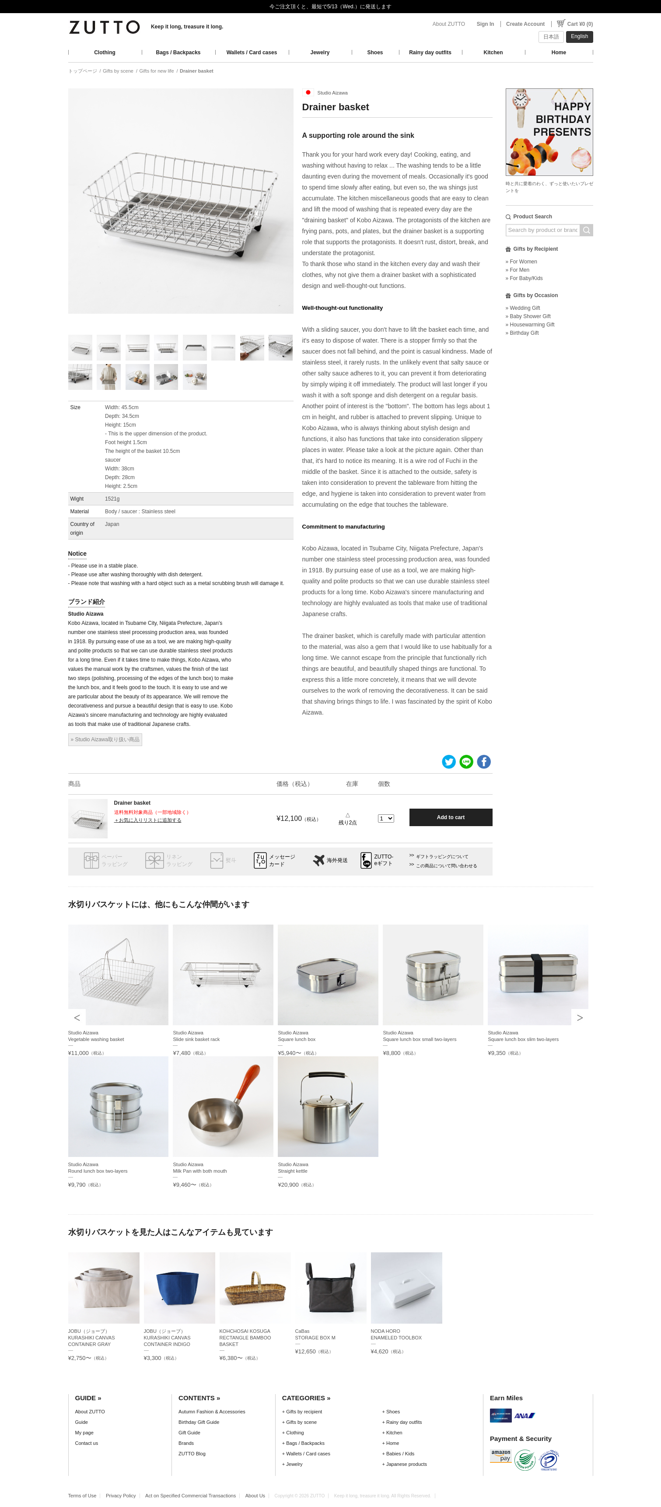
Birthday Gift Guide (198, 1422)
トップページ (82, 71)
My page (84, 1432)
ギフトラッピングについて (442, 856)
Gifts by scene (118, 71)
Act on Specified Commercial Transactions (190, 1495)
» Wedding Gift (523, 308)
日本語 (551, 37)
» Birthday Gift (522, 333)
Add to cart (451, 817)
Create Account (525, 24)
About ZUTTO (449, 24)
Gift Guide (189, 1432)
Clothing (104, 52)
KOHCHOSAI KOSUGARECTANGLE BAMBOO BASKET (245, 1337)
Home (559, 52)
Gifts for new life (156, 71)
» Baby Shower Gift (528, 316)
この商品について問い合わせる (446, 865)
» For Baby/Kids (524, 278)
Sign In (485, 24)
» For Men (518, 270)
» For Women (521, 262)
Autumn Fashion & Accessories (211, 1411)
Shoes (375, 52)
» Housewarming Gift (530, 325)
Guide (81, 1422)
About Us (255, 1495)
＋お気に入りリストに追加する (148, 820)
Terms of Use (82, 1495)
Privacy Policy (121, 1495)
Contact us (86, 1443)
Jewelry (319, 52)
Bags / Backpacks (178, 52)
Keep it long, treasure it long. (187, 27)
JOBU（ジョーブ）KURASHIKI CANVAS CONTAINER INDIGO (167, 1337)
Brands (186, 1443)
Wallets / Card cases (252, 52)
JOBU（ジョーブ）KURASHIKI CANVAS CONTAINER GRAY (91, 1337)
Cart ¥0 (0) (580, 24)
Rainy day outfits (430, 52)
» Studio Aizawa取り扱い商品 (105, 739)
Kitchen (493, 52)
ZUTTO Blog (192, 1453)
